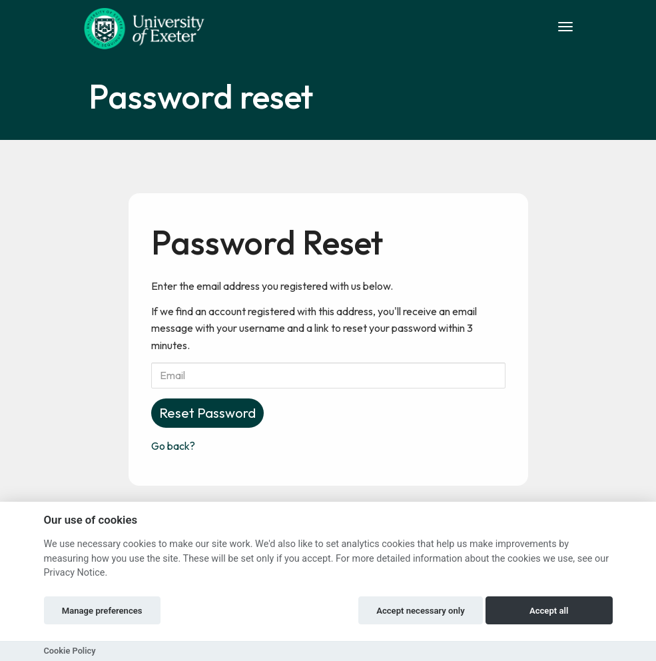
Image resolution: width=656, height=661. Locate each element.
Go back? (173, 445)
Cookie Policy (70, 651)
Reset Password (207, 412)
